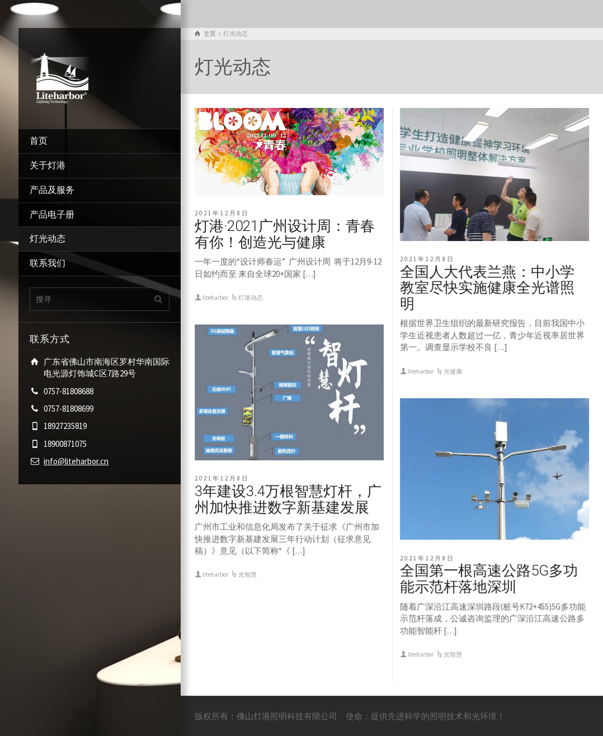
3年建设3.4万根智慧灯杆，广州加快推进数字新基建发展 (288, 499)
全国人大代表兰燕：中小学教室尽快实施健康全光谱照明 (487, 287)
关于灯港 (47, 165)
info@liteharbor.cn (76, 461)
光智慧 (247, 574)
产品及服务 (52, 190)
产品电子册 (52, 214)
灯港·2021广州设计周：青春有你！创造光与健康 (285, 234)
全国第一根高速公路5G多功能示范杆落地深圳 (489, 578)
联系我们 (47, 263)
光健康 (453, 371)
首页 (39, 140)
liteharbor (215, 297)
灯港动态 (250, 297)
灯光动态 (47, 238)
